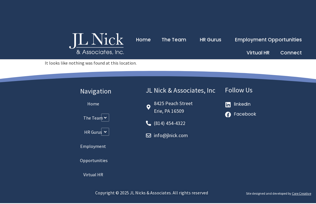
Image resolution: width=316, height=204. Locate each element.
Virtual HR (258, 52)
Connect (291, 52)
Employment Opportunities (268, 39)
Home (143, 39)
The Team (175, 39)
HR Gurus (212, 39)
